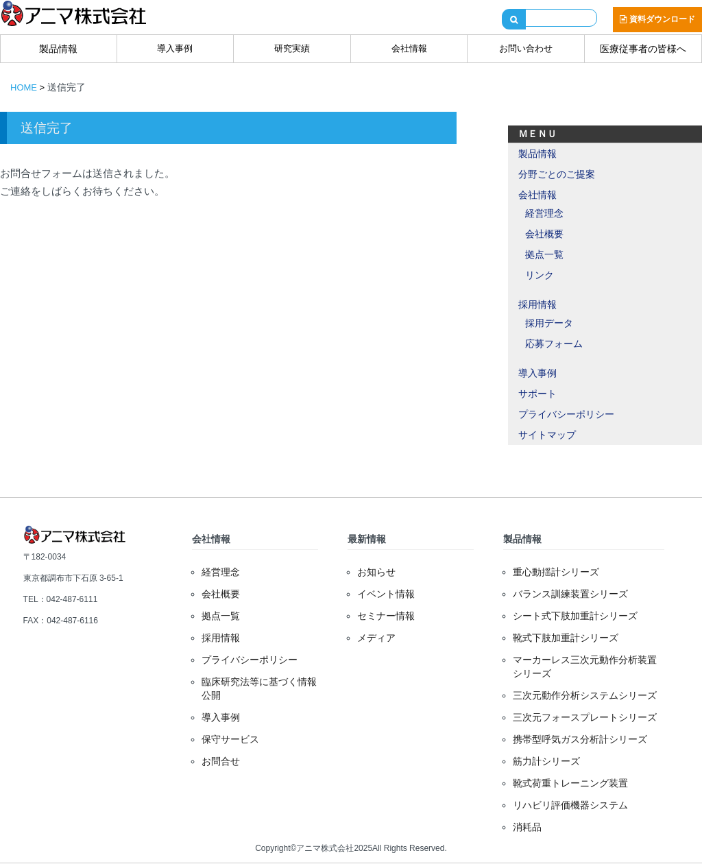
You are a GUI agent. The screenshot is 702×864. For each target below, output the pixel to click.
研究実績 (292, 48)
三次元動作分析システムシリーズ (585, 695)
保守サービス (230, 739)
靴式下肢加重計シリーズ (565, 637)
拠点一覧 (544, 254)
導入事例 (175, 48)
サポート (537, 393)
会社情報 (409, 48)
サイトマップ (547, 434)
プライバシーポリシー (566, 414)
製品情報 (58, 48)
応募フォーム (554, 343)
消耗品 (527, 826)
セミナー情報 (386, 615)
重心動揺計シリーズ (556, 571)
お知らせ (376, 571)
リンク (539, 274)
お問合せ (221, 761)
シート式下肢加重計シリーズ (575, 615)
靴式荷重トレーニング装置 (570, 783)
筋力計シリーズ (546, 761)
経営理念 (544, 213)
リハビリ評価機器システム (570, 805)
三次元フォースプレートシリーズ (585, 717)
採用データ (549, 322)
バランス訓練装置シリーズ (570, 593)
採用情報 (537, 304)
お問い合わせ (526, 48)
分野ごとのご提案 (556, 174)
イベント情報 (386, 593)
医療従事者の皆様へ (643, 48)
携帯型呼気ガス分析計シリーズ (580, 739)
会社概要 (544, 233)
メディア (376, 637)
